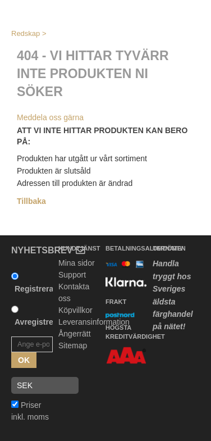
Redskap (25, 33)
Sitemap (72, 345)
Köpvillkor (75, 310)
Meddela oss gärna (50, 117)
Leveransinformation (94, 321)
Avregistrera (38, 321)
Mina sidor (76, 262)
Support (72, 274)
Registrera (34, 288)
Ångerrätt (74, 333)
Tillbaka (31, 201)
